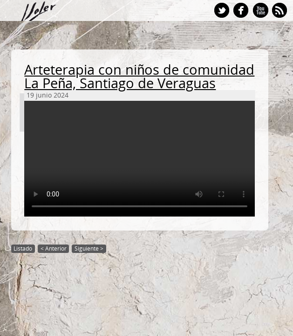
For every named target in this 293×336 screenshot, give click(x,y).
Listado (23, 248)
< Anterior (54, 248)
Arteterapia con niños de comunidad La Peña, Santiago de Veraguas (139, 76)
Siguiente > (89, 248)
